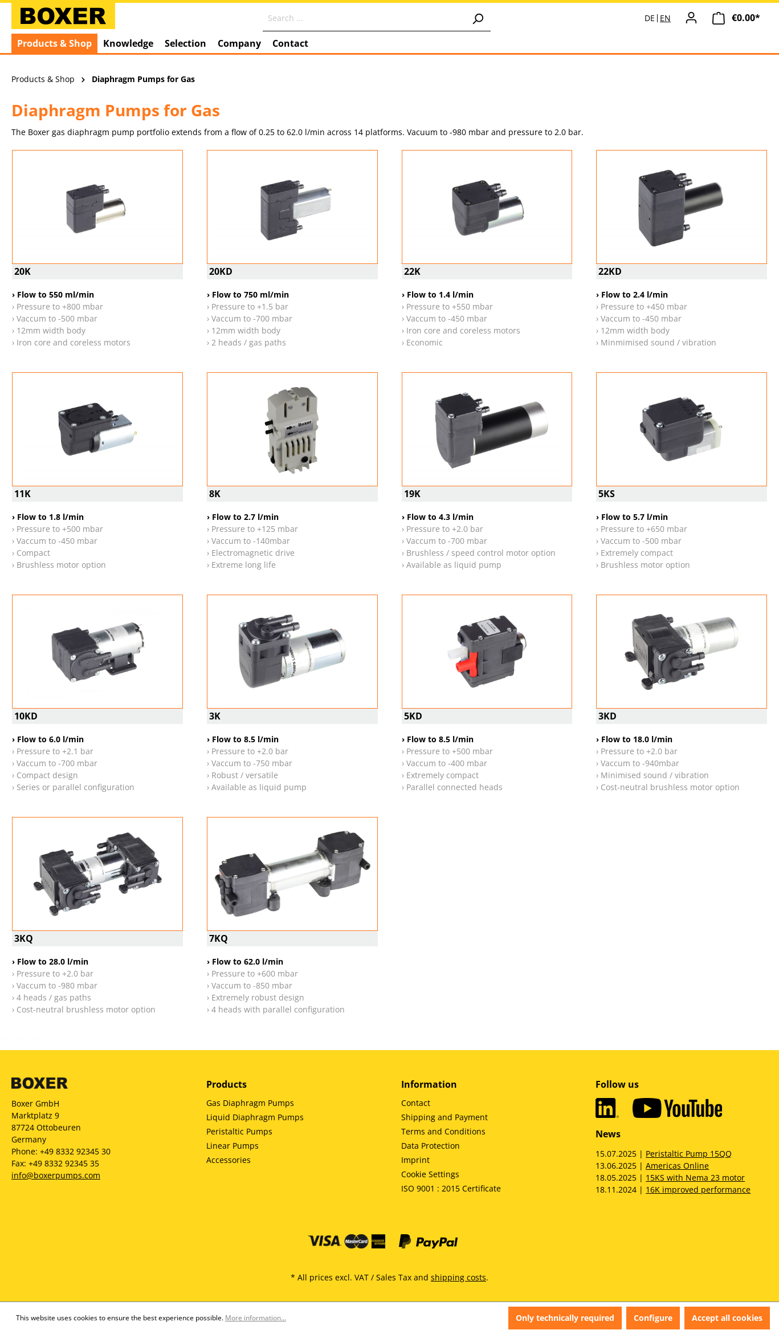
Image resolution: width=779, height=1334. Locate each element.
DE (650, 18)
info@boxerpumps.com (55, 1175)
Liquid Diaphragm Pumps (255, 1117)
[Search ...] (364, 18)
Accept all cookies (727, 1317)
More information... (255, 1318)
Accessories (228, 1159)
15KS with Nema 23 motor (695, 1177)
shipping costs (458, 1277)
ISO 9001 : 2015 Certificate (451, 1188)
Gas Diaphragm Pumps (250, 1102)
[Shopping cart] (736, 18)
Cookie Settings (430, 1174)
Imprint (415, 1159)
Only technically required (565, 1317)
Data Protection (430, 1145)
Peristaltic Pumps (239, 1131)
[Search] (477, 18)
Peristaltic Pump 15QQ (689, 1153)
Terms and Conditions (443, 1131)
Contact (415, 1102)
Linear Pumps (232, 1145)
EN (665, 18)
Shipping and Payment (444, 1117)
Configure (653, 1317)
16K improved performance (698, 1189)
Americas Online (677, 1165)
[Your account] (691, 17)
